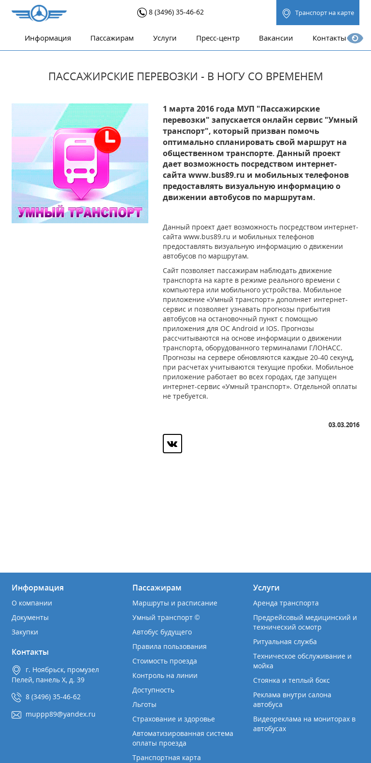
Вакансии (276, 38)
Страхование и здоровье (173, 718)
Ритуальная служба (285, 641)
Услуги (165, 38)
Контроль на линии (165, 675)
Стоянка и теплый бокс (291, 680)
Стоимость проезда (164, 660)
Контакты (329, 38)
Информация (48, 38)
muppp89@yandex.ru (61, 714)
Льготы (144, 704)
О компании (32, 602)
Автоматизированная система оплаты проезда (182, 738)
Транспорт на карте (318, 13)
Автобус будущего (162, 631)
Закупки (25, 631)
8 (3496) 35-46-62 (170, 11)
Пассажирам (112, 38)
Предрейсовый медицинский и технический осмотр (305, 622)
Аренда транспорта (286, 602)
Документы (30, 617)
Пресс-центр (218, 38)
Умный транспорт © (166, 617)
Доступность (153, 689)
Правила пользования (169, 646)
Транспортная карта (166, 757)
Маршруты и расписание (174, 602)
